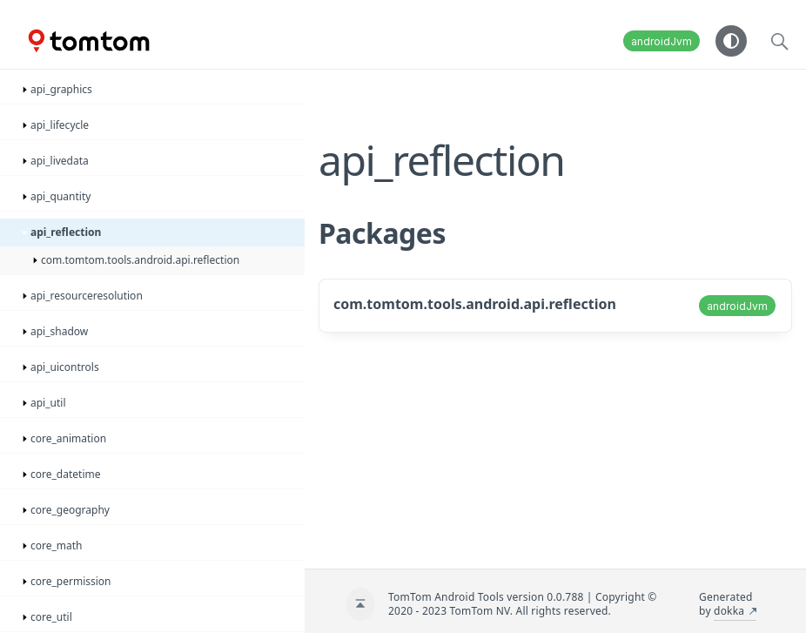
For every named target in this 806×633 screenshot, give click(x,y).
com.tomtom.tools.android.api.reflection (474, 303)
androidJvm (661, 41)
